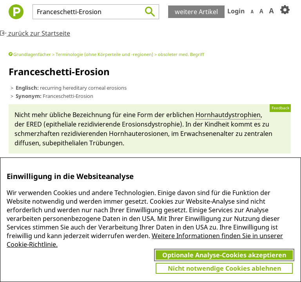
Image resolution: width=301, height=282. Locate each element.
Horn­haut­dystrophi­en (228, 114)
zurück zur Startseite (35, 33)
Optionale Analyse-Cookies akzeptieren (224, 255)
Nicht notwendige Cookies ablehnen (224, 268)
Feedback (280, 107)
